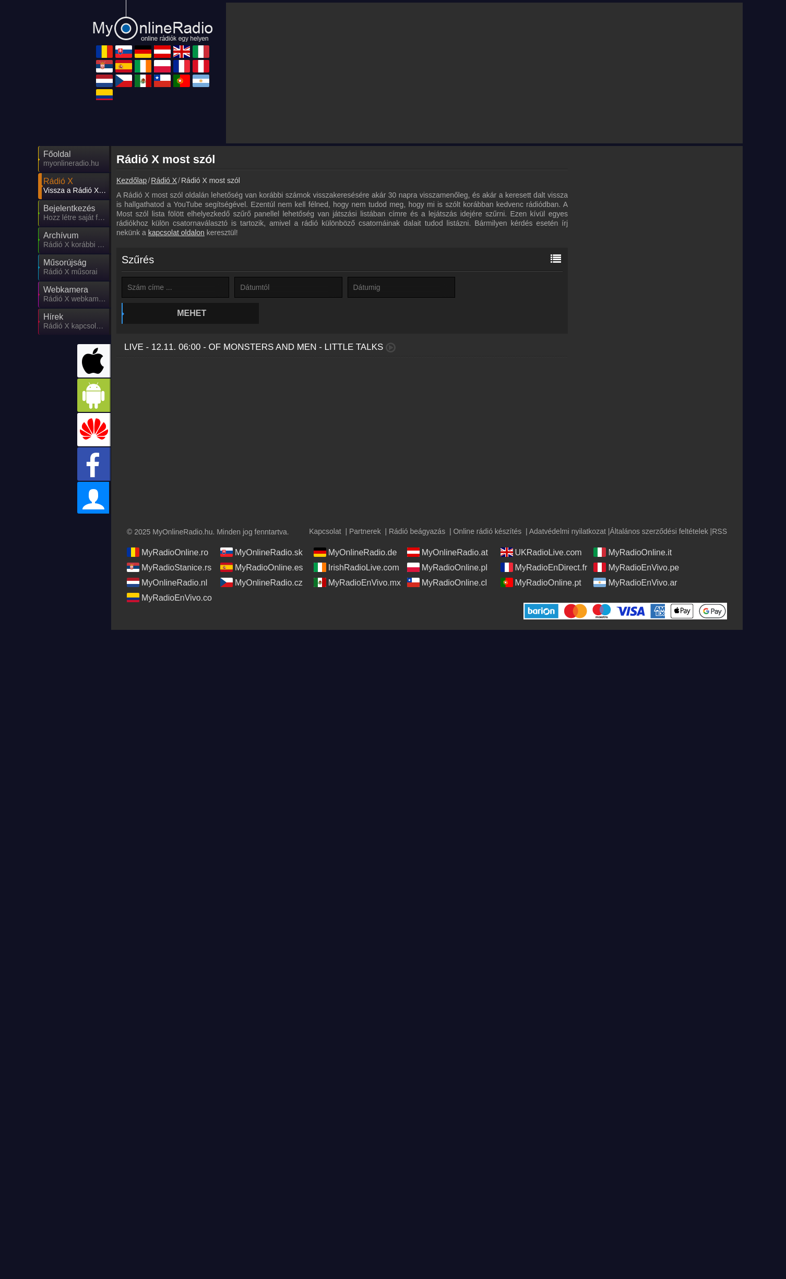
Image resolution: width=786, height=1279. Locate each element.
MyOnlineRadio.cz (261, 582)
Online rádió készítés (487, 531)
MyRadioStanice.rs (169, 567)
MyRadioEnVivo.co (169, 597)
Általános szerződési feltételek (659, 531)
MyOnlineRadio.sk (261, 552)
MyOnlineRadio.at (447, 552)
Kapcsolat (325, 531)
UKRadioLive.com (541, 552)
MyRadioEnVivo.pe (636, 567)
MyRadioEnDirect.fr (544, 567)
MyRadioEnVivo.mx (357, 582)
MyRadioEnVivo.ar (635, 582)
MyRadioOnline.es (261, 567)
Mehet (512, 287)
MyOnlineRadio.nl (167, 582)
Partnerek (365, 531)
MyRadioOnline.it (632, 552)
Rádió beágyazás (417, 531)
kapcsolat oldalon (176, 232)
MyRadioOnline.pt (541, 582)
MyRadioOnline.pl (447, 567)
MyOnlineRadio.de (355, 552)
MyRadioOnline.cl (447, 582)
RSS (719, 531)
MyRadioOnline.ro (167, 552)
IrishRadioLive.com (356, 567)
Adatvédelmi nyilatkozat (567, 531)
